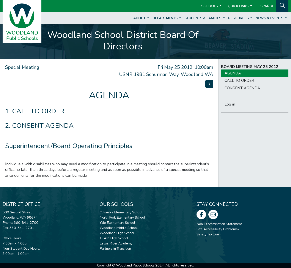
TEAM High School (114, 238)
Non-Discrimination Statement (219, 224)
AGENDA (233, 73)
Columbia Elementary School (121, 212)
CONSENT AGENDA (43, 125)
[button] (282, 5)
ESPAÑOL (266, 6)
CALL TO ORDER (38, 111)
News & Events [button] (270, 18)
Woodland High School (117, 233)
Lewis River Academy (116, 243)
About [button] (139, 18)
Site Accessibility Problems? (218, 229)
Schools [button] (210, 6)
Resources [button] (239, 18)
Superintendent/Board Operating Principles (68, 145)
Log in (230, 104)
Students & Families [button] (203, 18)
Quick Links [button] (238, 6)
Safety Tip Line (208, 234)
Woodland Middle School (119, 227)
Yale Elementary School (117, 222)
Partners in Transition (115, 248)
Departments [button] (165, 18)
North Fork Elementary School (122, 217)
